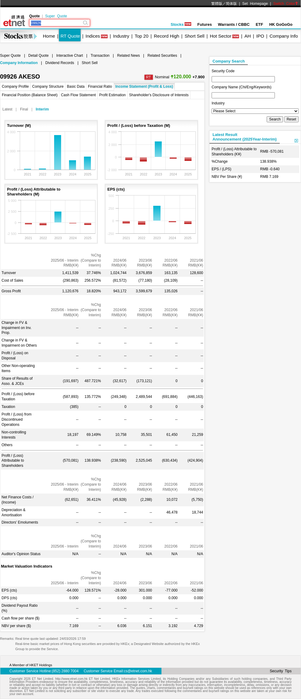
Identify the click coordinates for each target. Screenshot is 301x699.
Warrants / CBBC (234, 24)
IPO (260, 36)
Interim (42, 109)
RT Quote (70, 36)
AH (247, 36)
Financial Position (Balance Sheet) (29, 95)
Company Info (283, 36)
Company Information (19, 63)
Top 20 (141, 36)
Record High (166, 36)
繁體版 (216, 4)
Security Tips (281, 671)
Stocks (181, 24)
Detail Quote (38, 55)
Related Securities (162, 55)
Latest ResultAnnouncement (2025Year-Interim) (245, 136)
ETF (259, 24)
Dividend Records (59, 63)
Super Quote (56, 16)
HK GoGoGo (280, 24)
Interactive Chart (69, 55)
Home (49, 36)
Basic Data (76, 86)
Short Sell (194, 36)
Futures (204, 24)
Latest (7, 109)
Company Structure (48, 86)
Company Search (229, 61)
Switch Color (285, 4)
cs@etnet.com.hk (138, 671)
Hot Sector (220, 36)
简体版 (231, 4)
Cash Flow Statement (78, 95)
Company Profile (15, 86)
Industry (121, 36)
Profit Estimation (112, 95)
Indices (92, 36)
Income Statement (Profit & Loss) (144, 86)
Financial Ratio (100, 86)
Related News (128, 55)
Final (24, 109)
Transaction (100, 55)
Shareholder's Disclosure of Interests (159, 95)
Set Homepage (255, 4)
